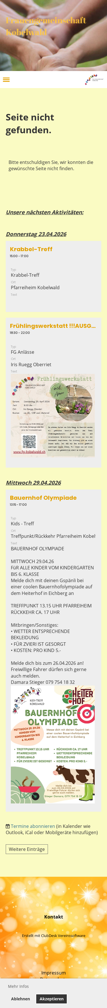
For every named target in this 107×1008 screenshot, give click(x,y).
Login (75, 79)
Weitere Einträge (27, 849)
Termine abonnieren (33, 826)
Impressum (53, 973)
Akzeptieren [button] (52, 998)
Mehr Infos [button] (18, 986)
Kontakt (53, 917)
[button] (53, 276)
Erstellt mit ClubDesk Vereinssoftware (53, 935)
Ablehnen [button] (20, 998)
